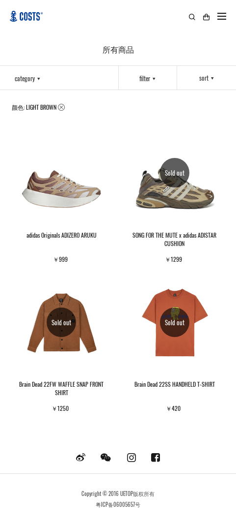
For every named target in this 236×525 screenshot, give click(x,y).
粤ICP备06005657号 (118, 504)
